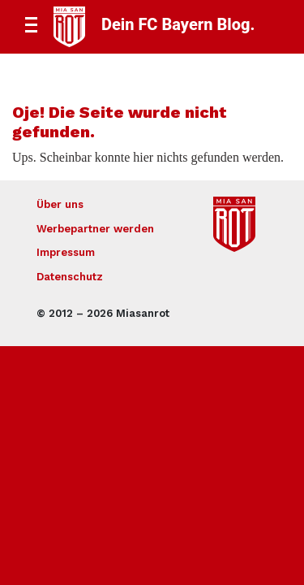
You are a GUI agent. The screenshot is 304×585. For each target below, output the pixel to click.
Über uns (59, 204)
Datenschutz (69, 277)
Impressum (65, 252)
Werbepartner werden (95, 229)
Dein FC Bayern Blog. (178, 24)
